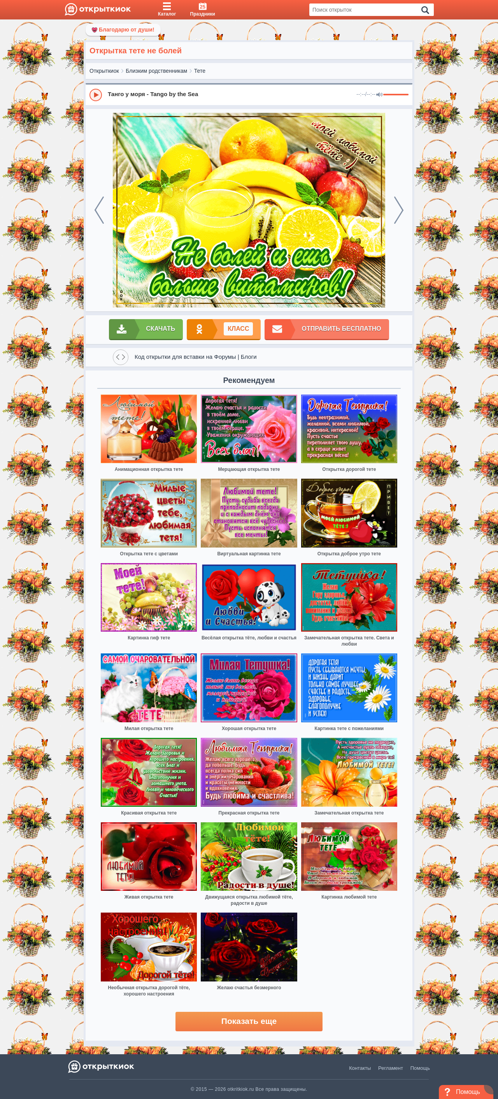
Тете (199, 71)
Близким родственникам (156, 71)
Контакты (360, 1068)
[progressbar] (396, 95)
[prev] (99, 210)
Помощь (420, 1068)
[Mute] (379, 95)
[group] (249, 94)
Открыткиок (104, 71)
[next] (398, 210)
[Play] (95, 95)
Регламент (390, 1068)
